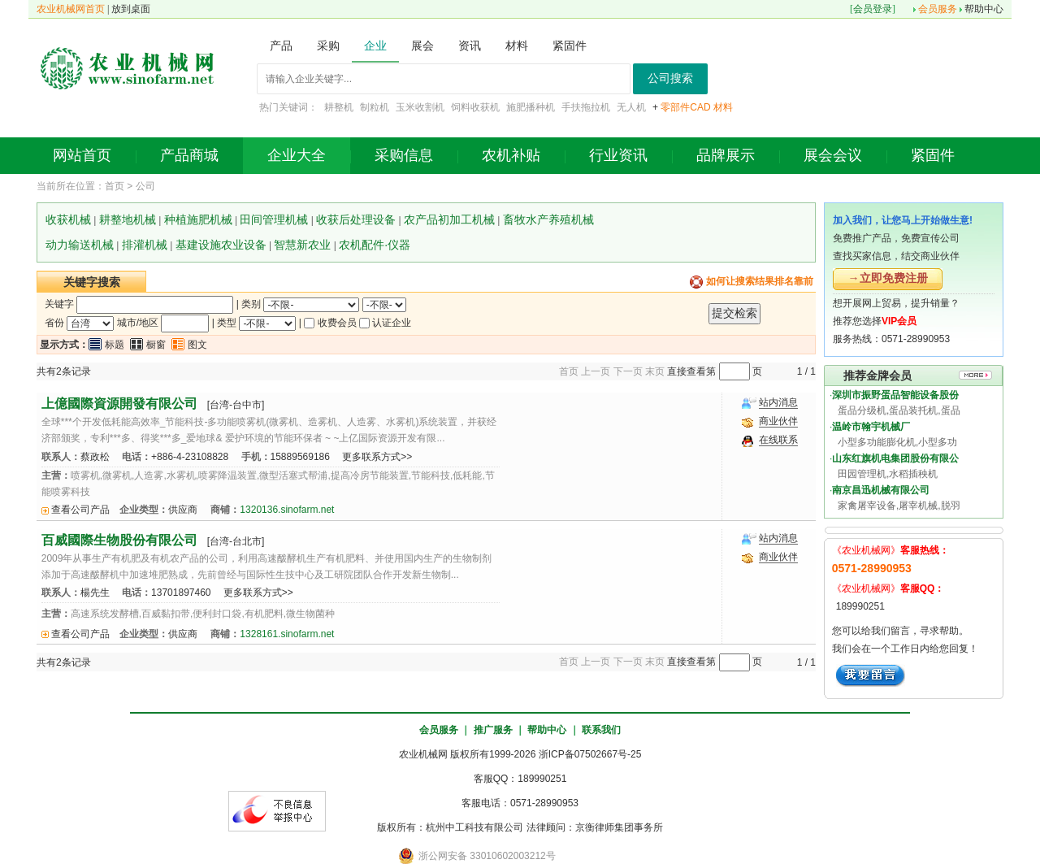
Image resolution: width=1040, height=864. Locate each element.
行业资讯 (618, 155)
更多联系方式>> (377, 456)
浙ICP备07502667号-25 (590, 754)
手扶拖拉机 (585, 107)
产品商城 (189, 155)
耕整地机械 (127, 219)
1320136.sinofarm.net (287, 509)
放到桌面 (130, 9)
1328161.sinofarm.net (287, 634)
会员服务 (937, 9)
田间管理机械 (274, 219)
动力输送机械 (80, 244)
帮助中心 (983, 9)
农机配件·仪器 (374, 244)
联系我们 (601, 730)
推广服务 (493, 730)
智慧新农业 (302, 244)
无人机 (631, 107)
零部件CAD (685, 107)
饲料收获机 (475, 107)
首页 (114, 186)
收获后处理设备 (356, 219)
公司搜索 (670, 78)
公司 (145, 186)
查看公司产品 (80, 509)
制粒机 (374, 107)
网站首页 (82, 155)
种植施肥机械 (198, 219)
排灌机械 (144, 244)
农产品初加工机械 (449, 219)
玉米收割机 (420, 107)
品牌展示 (725, 155)
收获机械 (68, 219)
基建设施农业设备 (221, 244)
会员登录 (872, 9)
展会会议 (833, 155)
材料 (723, 107)
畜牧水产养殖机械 (548, 219)
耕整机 (338, 107)
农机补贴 (511, 155)
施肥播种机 (530, 107)
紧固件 (933, 155)
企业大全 (296, 155)
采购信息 (404, 155)
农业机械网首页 (71, 9)
